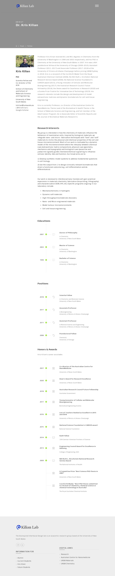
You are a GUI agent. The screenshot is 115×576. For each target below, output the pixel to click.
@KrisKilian (22, 108)
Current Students (24, 561)
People (22, 46)
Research (65, 554)
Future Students (24, 567)
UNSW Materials (67, 561)
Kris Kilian (21, 564)
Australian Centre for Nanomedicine (75, 557)
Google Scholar (22, 110)
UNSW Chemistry (67, 564)
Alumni (20, 558)
